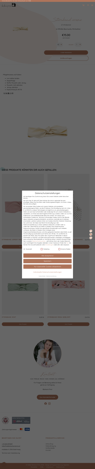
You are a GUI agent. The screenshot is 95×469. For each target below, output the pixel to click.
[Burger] (92, 5)
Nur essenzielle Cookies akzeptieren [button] (47, 267)
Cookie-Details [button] (42, 276)
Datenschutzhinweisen (39, 241)
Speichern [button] (47, 261)
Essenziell (27, 249)
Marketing (45, 249)
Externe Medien (64, 249)
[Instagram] (90, 238)
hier (67, 243)
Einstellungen (49, 245)
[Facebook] (90, 234)
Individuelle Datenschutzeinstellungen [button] (47, 272)
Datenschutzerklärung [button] (51, 276)
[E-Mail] (90, 231)
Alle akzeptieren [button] (47, 256)
